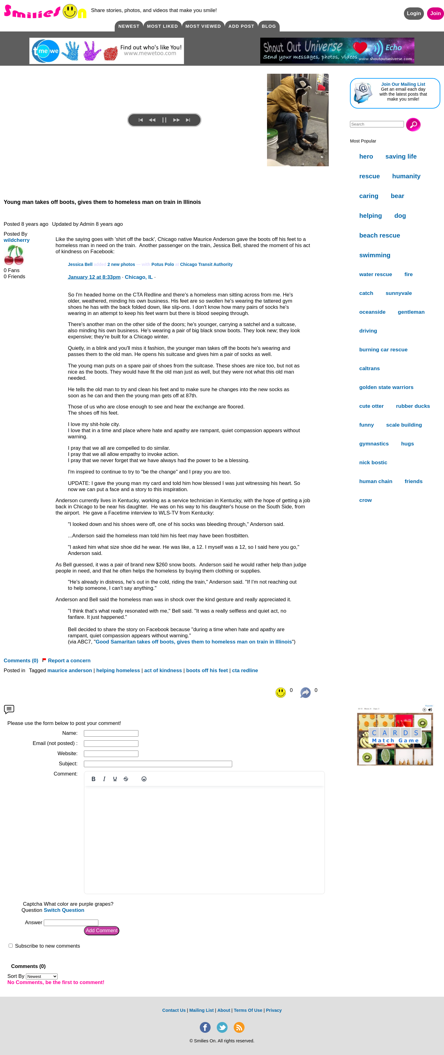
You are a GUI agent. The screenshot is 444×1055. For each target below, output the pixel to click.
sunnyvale (399, 293)
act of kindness (163, 670)
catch (366, 293)
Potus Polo (162, 264)
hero (366, 156)
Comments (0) (21, 661)
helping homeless (118, 670)
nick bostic (373, 462)
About (223, 1010)
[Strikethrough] (126, 779)
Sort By (32, 976)
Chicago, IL (139, 277)
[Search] (377, 124)
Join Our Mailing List (403, 84)
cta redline (245, 670)
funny (366, 425)
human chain (375, 481)
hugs (407, 444)
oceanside (372, 312)
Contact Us (174, 1010)
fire (409, 274)
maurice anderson (69, 670)
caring (368, 195)
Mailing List (201, 1010)
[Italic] (104, 779)
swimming (374, 255)
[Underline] (115, 779)
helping (370, 215)
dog (400, 215)
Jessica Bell (80, 264)
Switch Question (64, 910)
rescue (369, 176)
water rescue (375, 274)
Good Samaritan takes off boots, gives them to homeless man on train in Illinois (194, 642)
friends (414, 481)
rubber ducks (413, 406)
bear (397, 195)
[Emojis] (144, 779)
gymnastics (374, 444)
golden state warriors (386, 387)
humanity (406, 176)
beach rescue (379, 235)
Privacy (274, 1010)
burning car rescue (383, 349)
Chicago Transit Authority (206, 264)
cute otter (371, 406)
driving (368, 331)
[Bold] (93, 779)
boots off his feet (207, 670)
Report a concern (66, 661)
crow (365, 500)
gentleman (411, 312)
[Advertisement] (395, 605)
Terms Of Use (248, 1010)
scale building (404, 425)
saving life (401, 156)
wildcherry (17, 240)
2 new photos (121, 264)
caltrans (369, 368)
